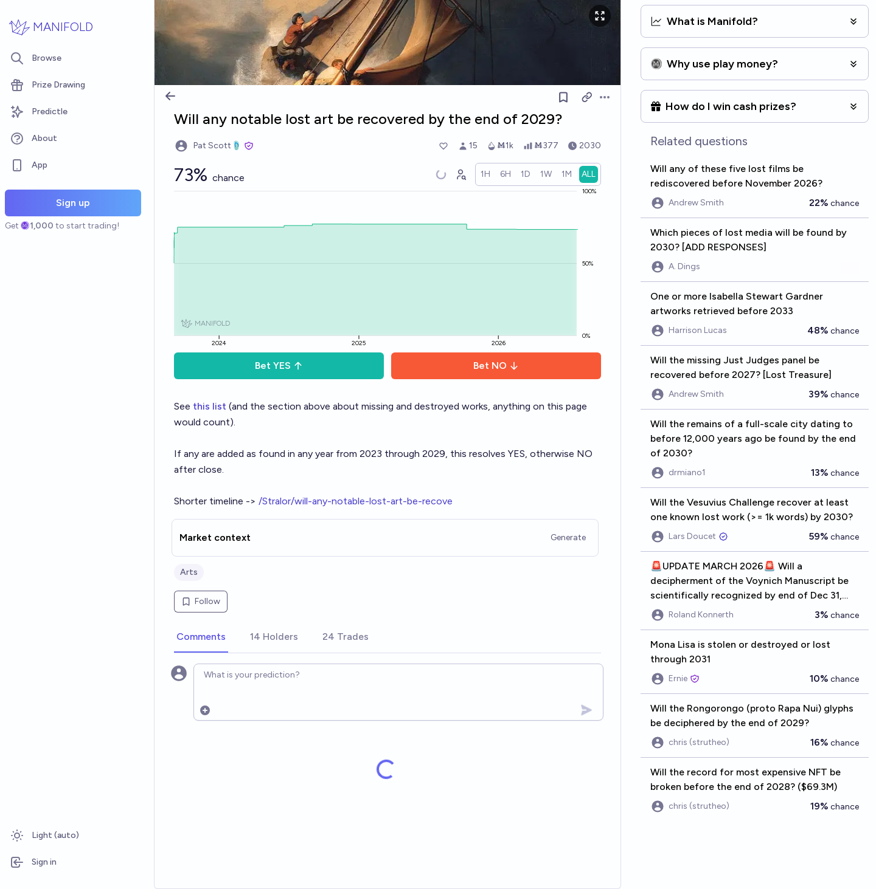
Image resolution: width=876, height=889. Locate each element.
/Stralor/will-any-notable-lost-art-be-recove (356, 501)
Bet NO (496, 365)
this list (211, 406)
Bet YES (279, 365)
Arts (189, 572)
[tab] (201, 637)
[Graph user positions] (460, 174)
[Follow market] (563, 97)
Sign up (73, 202)
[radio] (485, 174)
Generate (568, 537)
